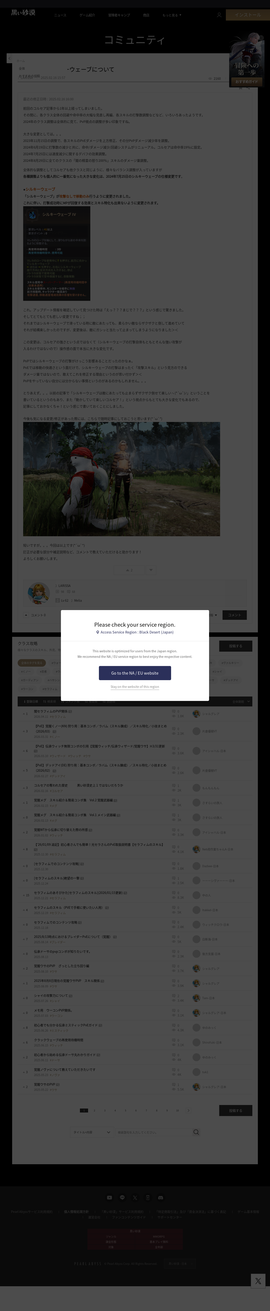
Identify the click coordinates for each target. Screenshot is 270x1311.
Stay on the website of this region (135, 686)
